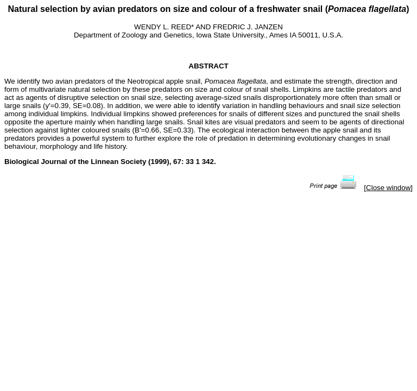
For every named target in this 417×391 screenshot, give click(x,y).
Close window (388, 188)
